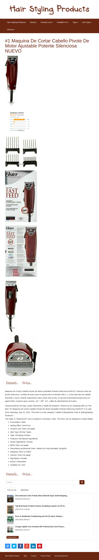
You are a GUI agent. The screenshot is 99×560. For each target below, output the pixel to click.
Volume (11, 29)
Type (75, 22)
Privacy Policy (45, 556)
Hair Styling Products (16, 22)
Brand (33, 22)
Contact (33, 556)
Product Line (47, 22)
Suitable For (63, 22)
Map (25, 556)
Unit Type (87, 22)
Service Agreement (61, 556)
